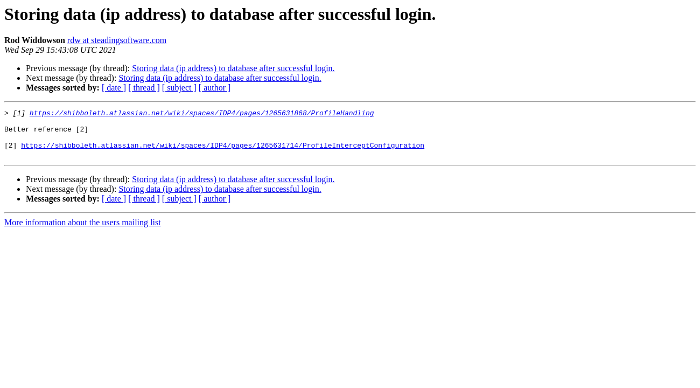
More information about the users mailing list (82, 232)
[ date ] (114, 87)
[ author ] (215, 87)
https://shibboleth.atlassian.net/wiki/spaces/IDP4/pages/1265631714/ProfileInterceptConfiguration (222, 153)
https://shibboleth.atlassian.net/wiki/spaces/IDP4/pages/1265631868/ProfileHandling (202, 114)
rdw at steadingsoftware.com (116, 40)
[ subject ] (179, 87)
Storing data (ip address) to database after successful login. (233, 68)
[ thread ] (144, 87)
